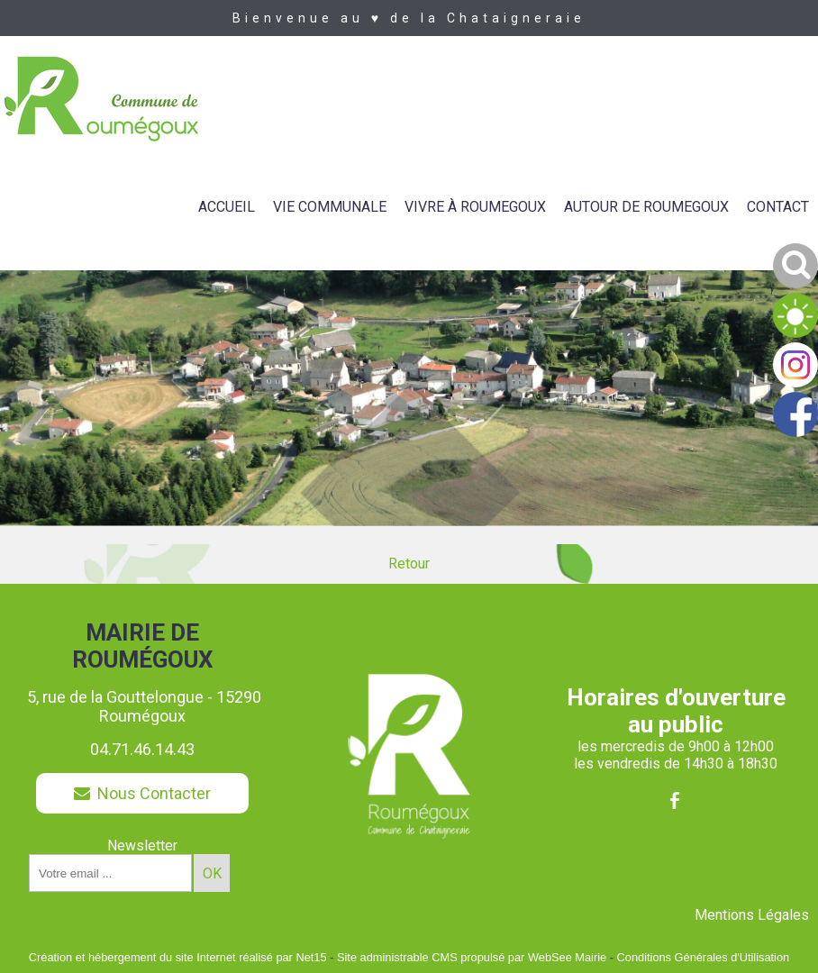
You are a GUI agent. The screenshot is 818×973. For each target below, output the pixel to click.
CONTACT (778, 206)
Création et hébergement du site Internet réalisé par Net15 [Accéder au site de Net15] (178, 957)
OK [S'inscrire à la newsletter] (212, 873)
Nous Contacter (142, 793)
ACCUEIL (226, 206)
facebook (674, 800)
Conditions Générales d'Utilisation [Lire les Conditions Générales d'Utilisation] (703, 957)
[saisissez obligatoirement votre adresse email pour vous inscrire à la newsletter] (110, 873)
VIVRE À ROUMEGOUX (475, 206)
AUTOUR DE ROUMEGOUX (646, 206)
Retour (409, 563)
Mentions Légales (752, 914)
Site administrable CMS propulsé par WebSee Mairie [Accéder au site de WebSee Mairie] (471, 957)
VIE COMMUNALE (329, 206)
